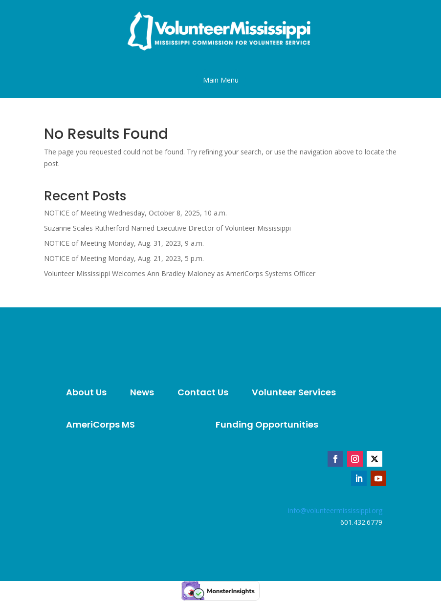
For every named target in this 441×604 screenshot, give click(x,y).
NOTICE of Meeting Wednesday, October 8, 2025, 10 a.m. (135, 212)
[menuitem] (86, 392)
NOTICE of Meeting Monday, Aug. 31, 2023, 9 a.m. (124, 243)
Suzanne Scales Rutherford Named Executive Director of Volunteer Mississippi (167, 228)
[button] (221, 80)
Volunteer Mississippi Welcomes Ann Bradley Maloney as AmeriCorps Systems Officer (179, 273)
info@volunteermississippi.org (335, 510)
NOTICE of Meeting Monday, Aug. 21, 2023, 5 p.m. (124, 258)
